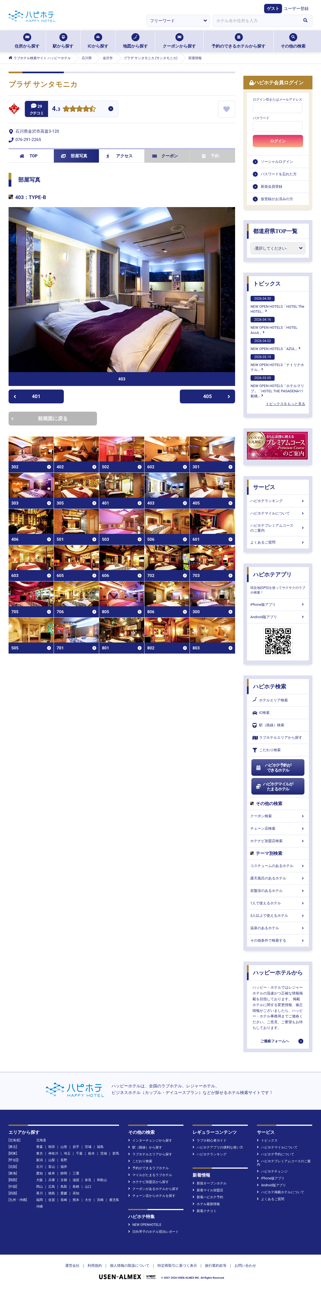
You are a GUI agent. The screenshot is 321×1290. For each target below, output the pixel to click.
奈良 (88, 1180)
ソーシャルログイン (277, 162)
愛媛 (63, 1193)
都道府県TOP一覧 (275, 231)
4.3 (56, 109)
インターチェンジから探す (150, 1140)
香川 (39, 1193)
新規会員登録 (271, 186)
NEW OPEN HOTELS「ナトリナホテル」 (277, 363)
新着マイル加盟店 (208, 1190)
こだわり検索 (266, 750)
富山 (51, 1167)
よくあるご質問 (278, 542)
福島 (100, 1147)
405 (216, 396)
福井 (63, 1167)
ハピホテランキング (278, 501)
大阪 (39, 1180)
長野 (63, 1160)
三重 (76, 1173)
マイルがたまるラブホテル (150, 1175)
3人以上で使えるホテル (278, 915)
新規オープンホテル (210, 1183)
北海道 (41, 1140)
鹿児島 (114, 1200)
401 (27, 396)
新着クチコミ (205, 1211)
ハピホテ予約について (275, 1154)
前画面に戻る (39, 418)
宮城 (88, 1147)
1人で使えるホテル (278, 903)
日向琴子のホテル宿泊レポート (153, 1232)
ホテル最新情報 (206, 1204)
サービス (264, 487)
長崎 (63, 1200)
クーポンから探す (179, 41)
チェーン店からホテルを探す (151, 1196)
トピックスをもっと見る (285, 404)
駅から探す (63, 41)
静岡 (63, 1173)
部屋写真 (74, 155)
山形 (63, 1147)
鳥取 (63, 1187)
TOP (29, 155)
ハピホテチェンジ (272, 1171)
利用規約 (95, 1265)
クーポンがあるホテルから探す (153, 1189)
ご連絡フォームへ (274, 1041)
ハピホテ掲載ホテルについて (280, 1192)
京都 (63, 1180)
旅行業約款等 (216, 1265)
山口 (88, 1187)
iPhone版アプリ (278, 604)
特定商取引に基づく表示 (177, 1265)
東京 (39, 1153)
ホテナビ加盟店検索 (278, 841)
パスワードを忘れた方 (279, 174)
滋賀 (76, 1180)
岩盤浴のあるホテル (278, 891)
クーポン (165, 155)
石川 (39, 1167)
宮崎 (100, 1200)
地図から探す (135, 41)
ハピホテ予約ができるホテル (273, 768)
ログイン (278, 141)
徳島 (51, 1193)
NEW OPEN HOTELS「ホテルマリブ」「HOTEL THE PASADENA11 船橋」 (277, 386)
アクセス (119, 155)
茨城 (103, 1153)
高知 (76, 1193)
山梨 (51, 1160)
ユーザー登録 (296, 8)
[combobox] (255, 21)
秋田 (51, 1147)
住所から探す (27, 41)
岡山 (39, 1187)
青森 (39, 1147)
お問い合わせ (245, 1265)
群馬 (115, 1153)
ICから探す (98, 41)
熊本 (76, 1200)
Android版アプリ (278, 617)
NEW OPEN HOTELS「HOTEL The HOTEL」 (277, 305)
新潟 (39, 1160)
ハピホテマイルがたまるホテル (274, 787)
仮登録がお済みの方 (277, 199)
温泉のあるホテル (278, 928)
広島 (51, 1187)
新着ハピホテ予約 (208, 1197)
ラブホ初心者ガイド (210, 1140)
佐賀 (51, 1200)
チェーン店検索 (278, 828)
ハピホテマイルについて (278, 513)
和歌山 (102, 1180)
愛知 (39, 1173)
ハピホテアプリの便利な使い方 (218, 1147)
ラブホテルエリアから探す (277, 737)
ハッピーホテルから (278, 973)
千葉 (79, 1153)
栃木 (91, 1153)
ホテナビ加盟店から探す (148, 1182)
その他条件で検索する (278, 940)
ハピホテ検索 (269, 686)
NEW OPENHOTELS (144, 1225)
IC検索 (261, 713)
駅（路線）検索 (268, 725)
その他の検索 (293, 41)
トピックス (267, 284)
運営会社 (72, 1265)
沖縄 (39, 1206)
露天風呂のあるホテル (278, 878)
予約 (210, 155)
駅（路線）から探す (145, 1147)
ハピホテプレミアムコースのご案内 (278, 527)
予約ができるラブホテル (148, 1168)
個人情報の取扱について (129, 1265)
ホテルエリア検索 (270, 700)
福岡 (39, 1200)
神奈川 (53, 1153)
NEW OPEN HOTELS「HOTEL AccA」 (274, 326)
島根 (76, 1187)
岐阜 (51, 1173)
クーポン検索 (278, 816)
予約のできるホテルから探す (238, 41)
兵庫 (51, 1180)
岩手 (76, 1147)
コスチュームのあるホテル (278, 866)
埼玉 (67, 1153)
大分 (88, 1200)
